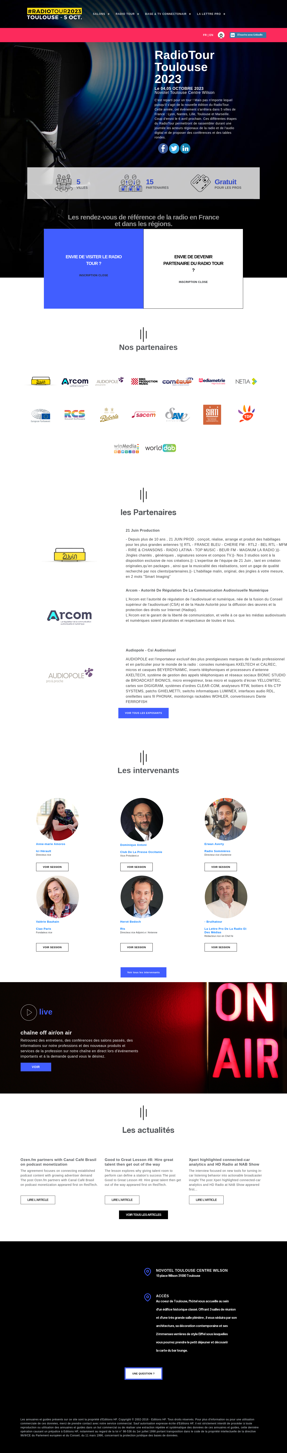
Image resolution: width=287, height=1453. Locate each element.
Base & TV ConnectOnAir (166, 14)
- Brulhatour (213, 921)
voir (36, 1067)
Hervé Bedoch (130, 921)
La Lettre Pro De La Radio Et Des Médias (226, 930)
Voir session (52, 867)
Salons (99, 14)
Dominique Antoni (133, 845)
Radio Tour (125, 14)
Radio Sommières (217, 851)
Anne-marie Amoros (50, 844)
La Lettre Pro (209, 14)
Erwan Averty (214, 844)
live (37, 1012)
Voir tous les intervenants (143, 972)
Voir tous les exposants (143, 713)
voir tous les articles (143, 1214)
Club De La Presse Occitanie (141, 852)
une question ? (143, 1373)
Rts (122, 928)
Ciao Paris (43, 928)
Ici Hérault (43, 851)
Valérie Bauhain (47, 921)
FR (205, 35)
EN (211, 35)
